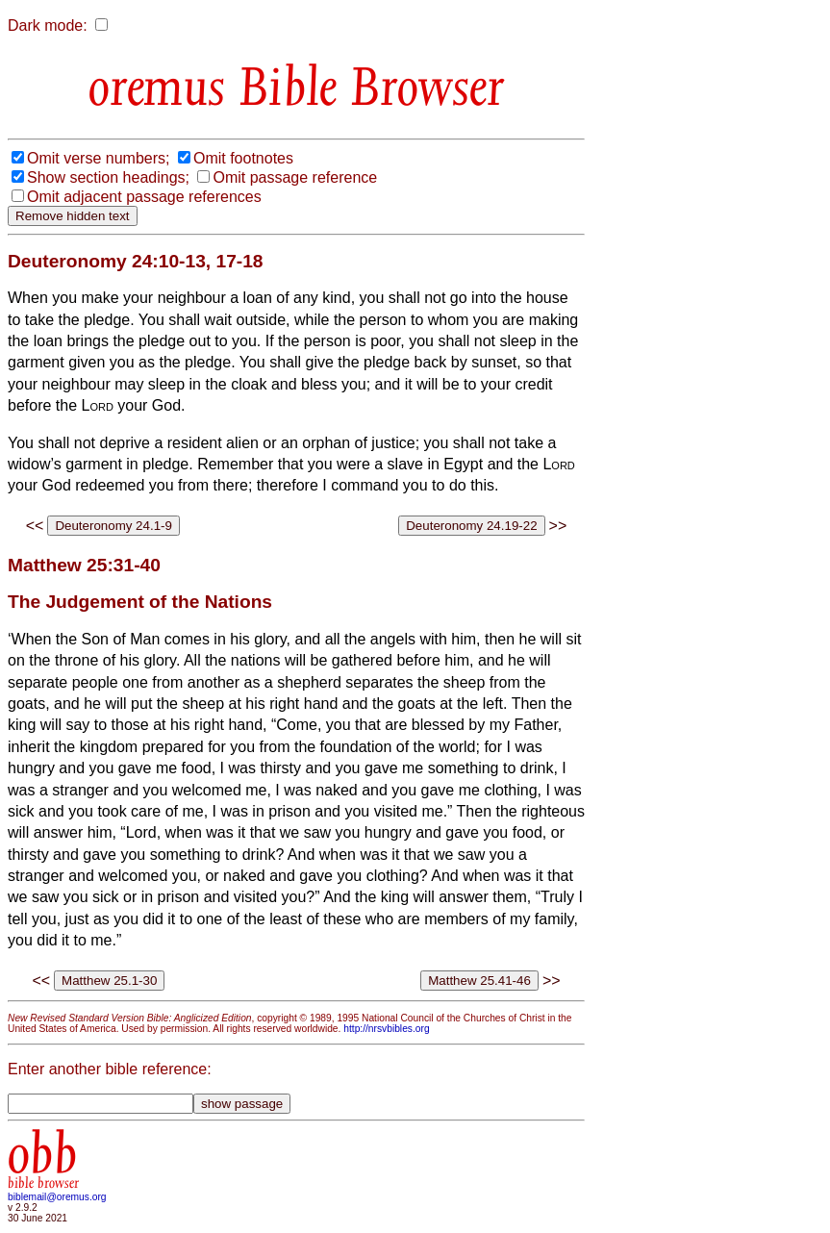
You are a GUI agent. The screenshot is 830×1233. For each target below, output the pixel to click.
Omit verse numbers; (98, 158)
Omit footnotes (243, 158)
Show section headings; (108, 177)
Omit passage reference (295, 177)
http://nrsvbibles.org (386, 1028)
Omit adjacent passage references (144, 197)
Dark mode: (48, 25)
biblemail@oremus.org (57, 1197)
